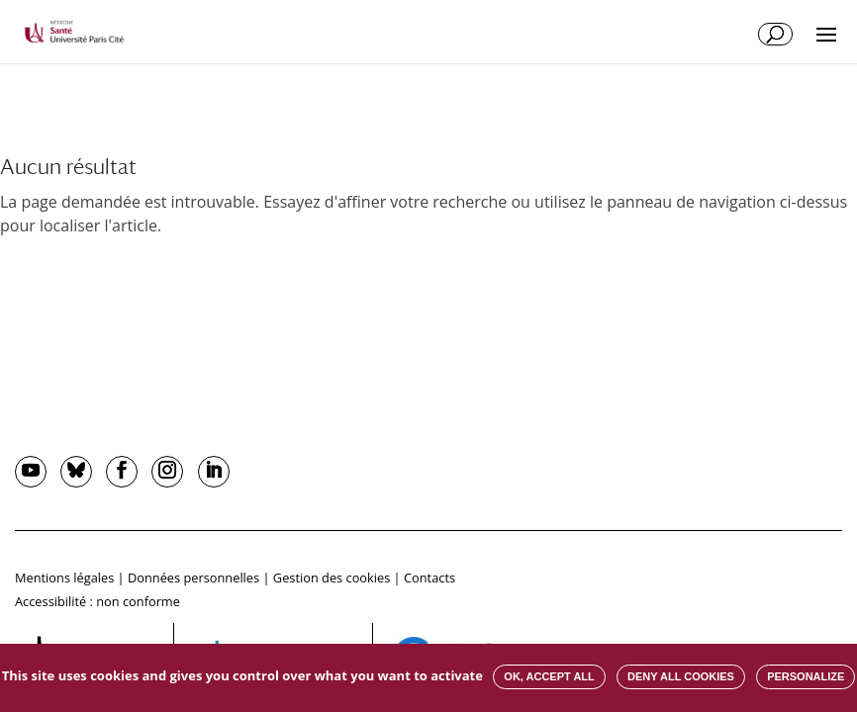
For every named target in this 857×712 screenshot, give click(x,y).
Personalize (805, 676)
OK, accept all (549, 676)
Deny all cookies (680, 676)
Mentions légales (64, 577)
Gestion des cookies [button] (331, 577)
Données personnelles (193, 577)
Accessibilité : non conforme (97, 601)
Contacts (429, 577)
